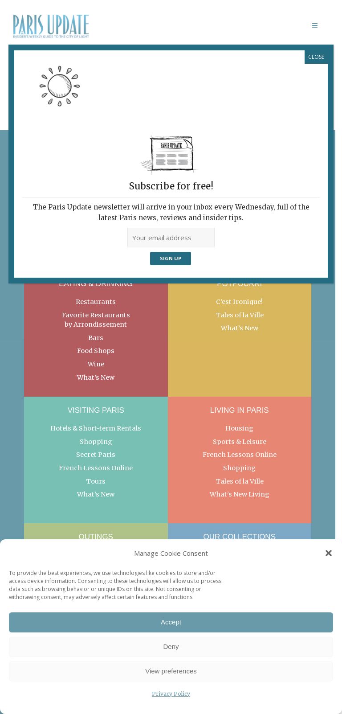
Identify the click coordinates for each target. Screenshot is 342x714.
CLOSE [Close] (316, 57)
